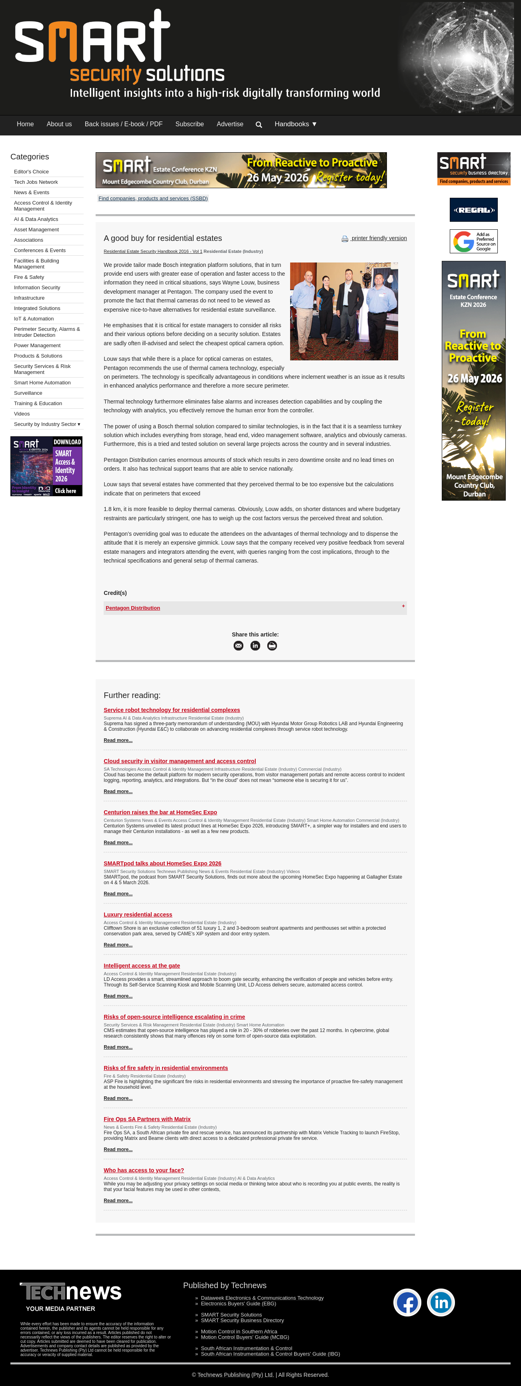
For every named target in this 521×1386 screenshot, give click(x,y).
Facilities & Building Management (36, 264)
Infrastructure (29, 298)
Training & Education (38, 403)
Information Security (37, 287)
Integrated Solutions (37, 308)
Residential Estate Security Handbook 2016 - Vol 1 (153, 251)
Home (25, 124)
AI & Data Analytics (36, 219)
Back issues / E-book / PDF (124, 124)
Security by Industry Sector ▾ (47, 424)
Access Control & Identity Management (43, 206)
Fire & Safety (29, 277)
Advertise (230, 124)
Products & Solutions (38, 356)
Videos (22, 414)
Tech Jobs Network (36, 182)
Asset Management (36, 230)
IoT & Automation (34, 319)
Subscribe (190, 124)
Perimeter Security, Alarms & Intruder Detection (47, 332)
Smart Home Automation (43, 383)
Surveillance (28, 393)
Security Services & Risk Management (42, 369)
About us (59, 124)
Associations (28, 240)
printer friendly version (373, 238)
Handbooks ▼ (296, 124)
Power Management (37, 345)
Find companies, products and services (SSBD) (153, 198)
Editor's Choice (31, 172)
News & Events (31, 192)
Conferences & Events (40, 250)
